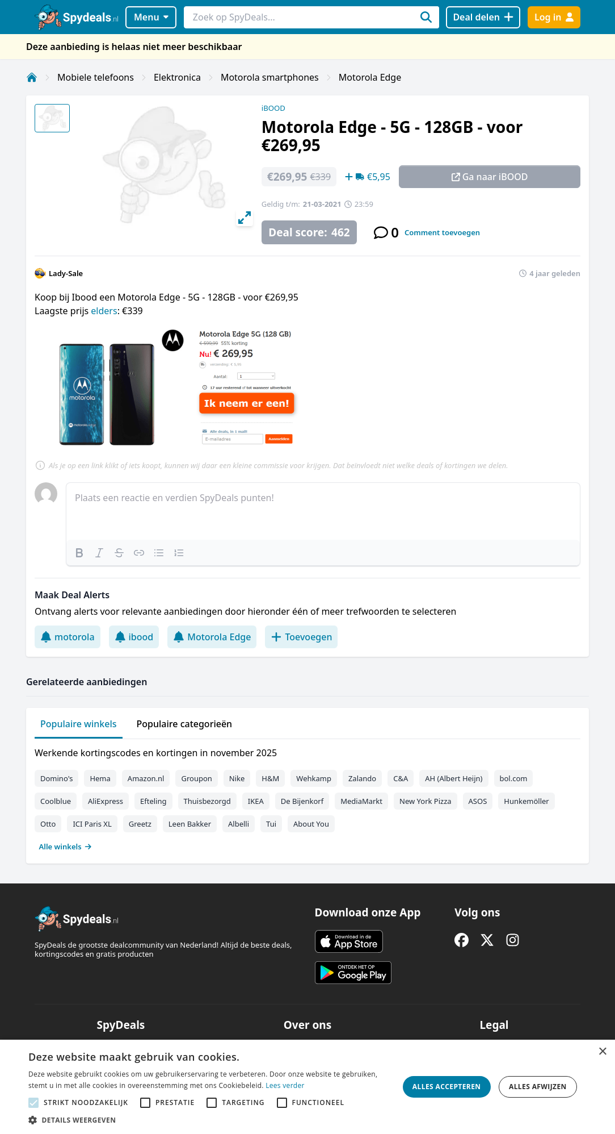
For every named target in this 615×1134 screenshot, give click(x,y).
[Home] (31, 77)
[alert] (307, 1087)
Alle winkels (65, 846)
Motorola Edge (370, 77)
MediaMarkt (361, 801)
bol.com (514, 778)
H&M (270, 778)
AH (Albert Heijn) (453, 778)
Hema (100, 778)
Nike (237, 778)
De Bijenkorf (302, 801)
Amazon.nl (146, 778)
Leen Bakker (190, 824)
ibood (134, 637)
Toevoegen (301, 637)
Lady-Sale (66, 273)
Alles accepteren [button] (446, 1086)
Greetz (140, 824)
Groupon (196, 778)
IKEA (256, 801)
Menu (151, 17)
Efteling (153, 801)
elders (104, 311)
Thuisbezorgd (207, 801)
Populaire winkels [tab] (78, 724)
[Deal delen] (483, 17)
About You (311, 824)
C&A (400, 778)
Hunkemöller (526, 801)
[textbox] (323, 511)
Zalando (362, 778)
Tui (271, 824)
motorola (67, 637)
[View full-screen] (244, 217)
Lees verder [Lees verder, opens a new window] (285, 1085)
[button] (207, 1119)
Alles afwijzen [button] (538, 1086)
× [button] (602, 1052)
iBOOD (273, 108)
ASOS (478, 801)
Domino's (56, 778)
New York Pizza (425, 801)
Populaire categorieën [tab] (185, 724)
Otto (48, 824)
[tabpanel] (307, 797)
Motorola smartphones (270, 77)
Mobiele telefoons (95, 77)
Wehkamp (313, 778)
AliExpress (105, 801)
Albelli (238, 824)
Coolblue (55, 801)
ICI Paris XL (92, 824)
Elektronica (177, 77)
